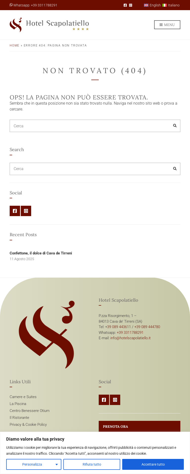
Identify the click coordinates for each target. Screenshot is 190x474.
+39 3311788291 (130, 332)
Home (15, 45)
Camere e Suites (23, 397)
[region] (95, 453)
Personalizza (32, 464)
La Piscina (18, 404)
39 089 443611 (119, 327)
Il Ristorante (19, 417)
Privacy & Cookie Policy (28, 424)
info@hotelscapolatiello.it (130, 338)
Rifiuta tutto (92, 464)
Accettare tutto (153, 464)
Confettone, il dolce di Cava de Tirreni (41, 253)
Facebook (125, 5)
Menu (167, 25)
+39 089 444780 (147, 327)
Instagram (130, 5)
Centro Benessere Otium (29, 410)
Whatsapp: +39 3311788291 (33, 5)
